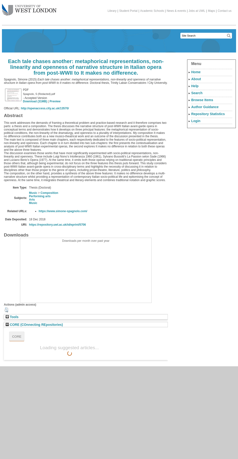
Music (33, 193)
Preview (54, 101)
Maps (211, 11)
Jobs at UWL (197, 11)
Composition (49, 193)
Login (195, 121)
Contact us (224, 11)
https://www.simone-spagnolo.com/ (63, 211)
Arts (32, 199)
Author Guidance (205, 107)
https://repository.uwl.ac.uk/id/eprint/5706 (57, 224)
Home (196, 72)
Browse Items (202, 100)
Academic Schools (152, 11)
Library (112, 11)
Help (194, 86)
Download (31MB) (35, 101)
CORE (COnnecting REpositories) (34, 325)
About (196, 79)
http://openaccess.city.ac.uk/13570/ (45, 108)
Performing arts (39, 196)
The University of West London (29, 8)
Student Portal (128, 11)
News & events (176, 11)
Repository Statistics (208, 114)
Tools (12, 317)
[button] (6, 310)
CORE (16, 336)
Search (197, 93)
